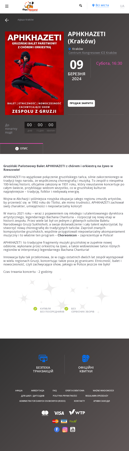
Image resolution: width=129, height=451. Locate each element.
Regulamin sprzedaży (96, 395)
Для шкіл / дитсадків (32, 395)
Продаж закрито (81, 103)
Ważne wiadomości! (103, 390)
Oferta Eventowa (74, 390)
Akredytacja (37, 390)
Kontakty (79, 401)
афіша (19, 390)
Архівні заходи (101, 401)
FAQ (55, 390)
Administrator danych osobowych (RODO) (42, 401)
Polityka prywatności (65, 395)
